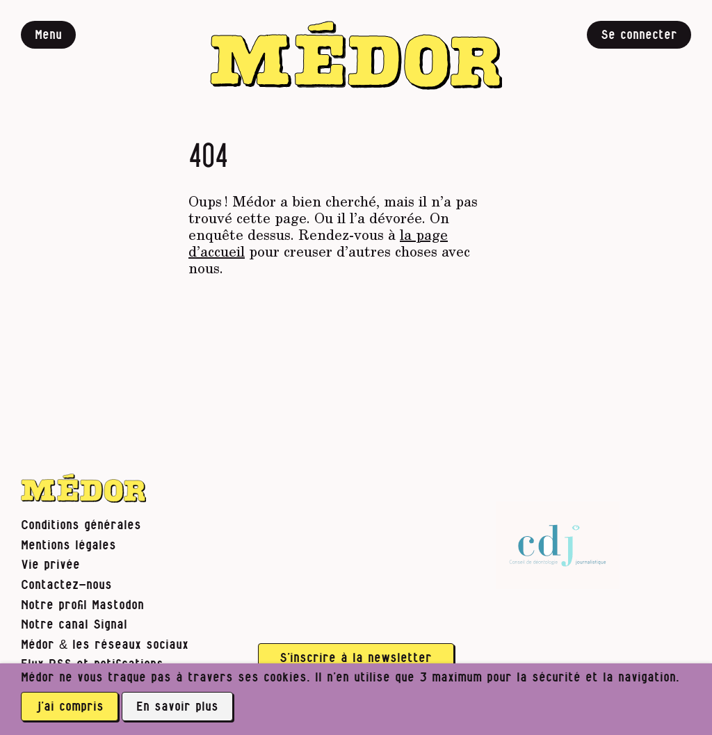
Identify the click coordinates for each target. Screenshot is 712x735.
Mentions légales (68, 545)
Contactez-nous (66, 585)
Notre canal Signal (74, 625)
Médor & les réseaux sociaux (104, 645)
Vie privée (50, 565)
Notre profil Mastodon (82, 605)
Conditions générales (81, 525)
